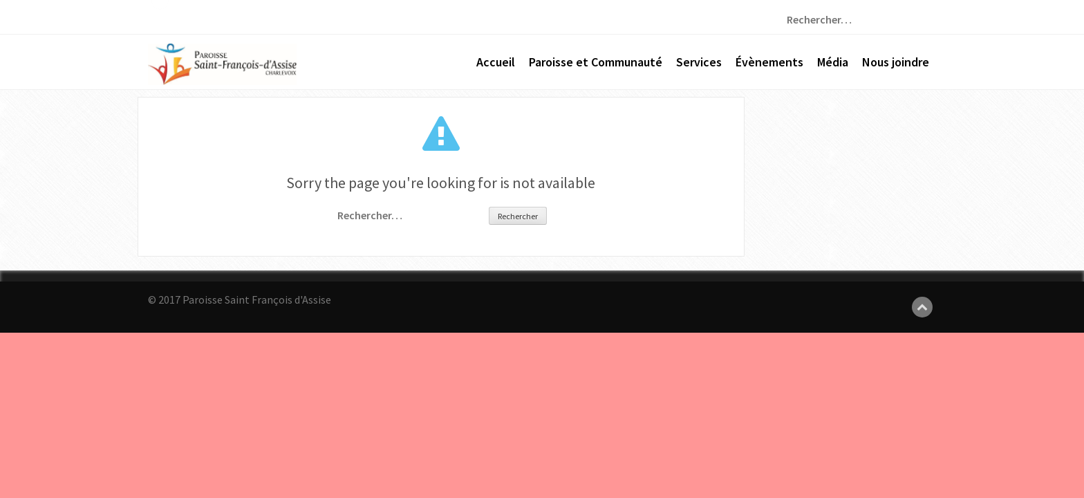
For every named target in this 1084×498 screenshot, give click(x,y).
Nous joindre (895, 62)
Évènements (769, 62)
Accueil (495, 62)
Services (699, 62)
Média (832, 62)
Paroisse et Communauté (595, 62)
